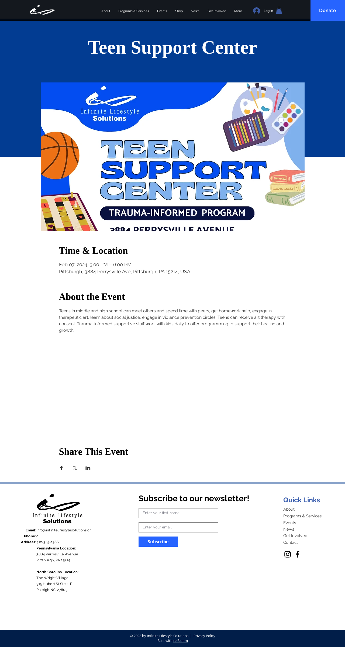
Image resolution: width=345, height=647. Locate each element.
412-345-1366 (47, 542)
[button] (279, 10)
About (289, 509)
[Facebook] (297, 554)
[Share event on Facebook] (61, 468)
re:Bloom (180, 640)
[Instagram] (287, 554)
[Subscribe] (158, 542)
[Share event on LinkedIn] (88, 468)
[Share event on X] (74, 468)
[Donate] (328, 10)
